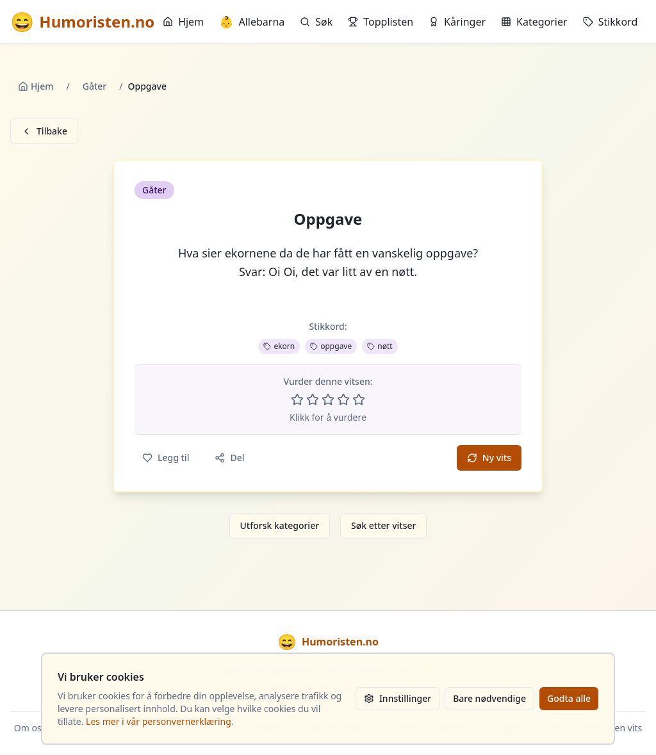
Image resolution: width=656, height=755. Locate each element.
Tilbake (44, 131)
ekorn (279, 346)
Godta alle (569, 698)
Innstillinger (397, 698)
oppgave (331, 346)
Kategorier (534, 22)
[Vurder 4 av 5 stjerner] (343, 400)
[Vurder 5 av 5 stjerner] (359, 400)
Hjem (183, 22)
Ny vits (489, 457)
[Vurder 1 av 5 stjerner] (297, 400)
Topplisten (380, 22)
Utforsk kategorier (280, 525)
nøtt (379, 346)
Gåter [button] (154, 190)
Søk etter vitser (383, 525)
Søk (316, 22)
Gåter (95, 86)
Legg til (165, 457)
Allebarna (251, 22)
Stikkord (610, 22)
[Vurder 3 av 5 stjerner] (328, 400)
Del (229, 457)
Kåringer (457, 22)
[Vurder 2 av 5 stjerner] (313, 400)
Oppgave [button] (328, 219)
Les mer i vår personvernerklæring (158, 721)
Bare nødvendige (489, 698)
